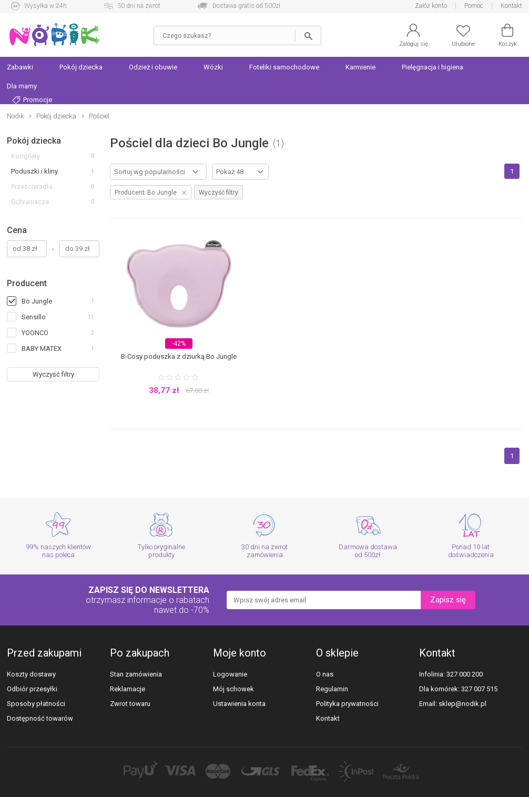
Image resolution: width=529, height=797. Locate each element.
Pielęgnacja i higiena (432, 67)
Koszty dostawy (31, 674)
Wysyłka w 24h (45, 5)
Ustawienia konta (239, 704)
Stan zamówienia (136, 674)
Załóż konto (431, 5)
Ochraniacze (30, 202)
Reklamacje (127, 689)
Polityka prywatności (347, 704)
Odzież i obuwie (153, 67)
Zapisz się (448, 599)
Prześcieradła (32, 186)
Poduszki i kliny (34, 171)
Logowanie (230, 674)
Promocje (32, 100)
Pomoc (473, 5)
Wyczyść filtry (53, 374)
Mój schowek (233, 689)
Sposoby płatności (36, 704)
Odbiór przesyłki (32, 689)
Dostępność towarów (40, 718)
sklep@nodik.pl (462, 704)
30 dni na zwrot (138, 5)
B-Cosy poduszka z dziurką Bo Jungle (179, 356)
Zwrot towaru (130, 704)
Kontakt (511, 5)
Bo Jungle (37, 301)
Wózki (213, 67)
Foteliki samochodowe (284, 67)
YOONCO (35, 333)
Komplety (25, 156)
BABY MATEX (42, 348)
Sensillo (34, 317)
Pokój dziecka (81, 67)
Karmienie (360, 67)
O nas (324, 674)
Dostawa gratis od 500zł (246, 5)
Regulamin (332, 689)
